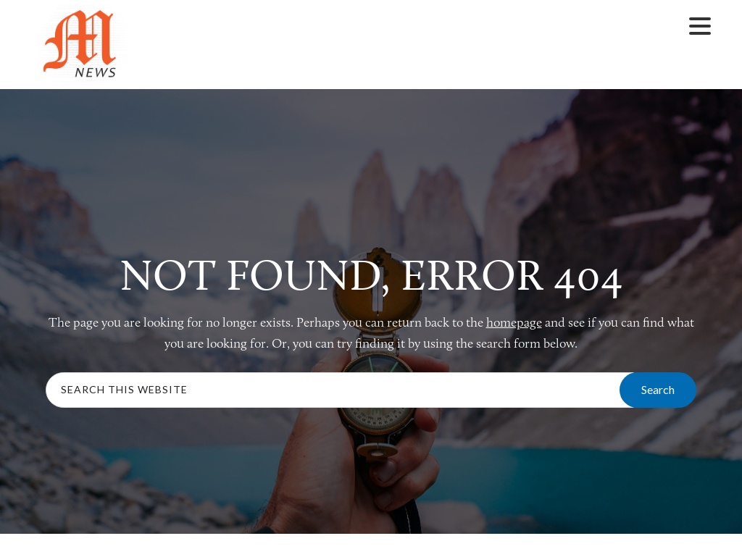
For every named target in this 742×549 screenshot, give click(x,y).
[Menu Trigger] (700, 25)
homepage (514, 322)
